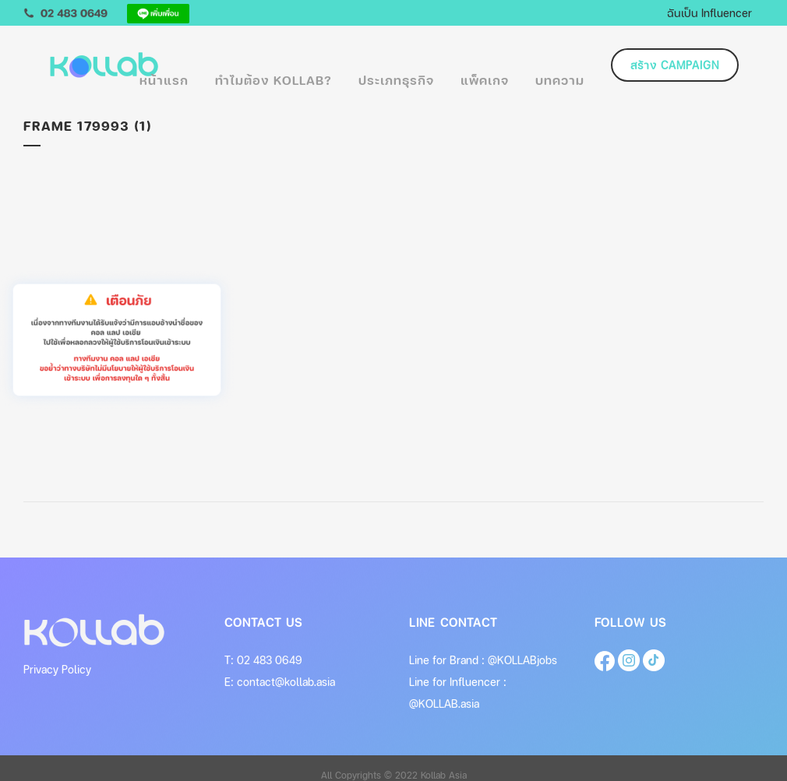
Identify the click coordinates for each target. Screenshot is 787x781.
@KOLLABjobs (522, 660)
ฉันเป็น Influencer (709, 12)
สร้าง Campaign (674, 65)
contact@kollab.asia (286, 681)
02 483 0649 (269, 660)
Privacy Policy (57, 669)
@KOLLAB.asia (444, 703)
